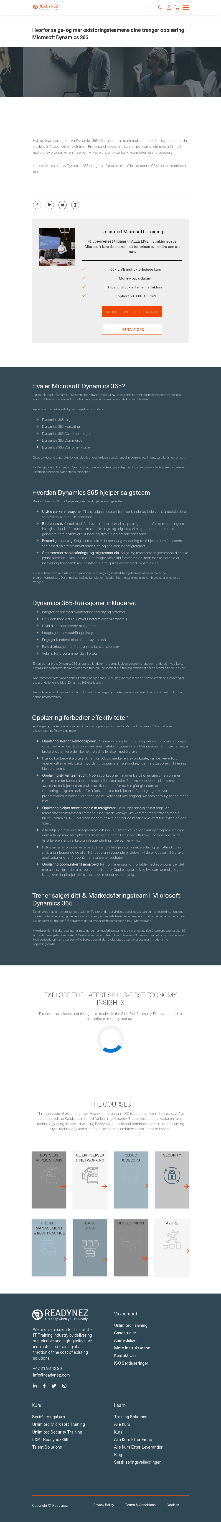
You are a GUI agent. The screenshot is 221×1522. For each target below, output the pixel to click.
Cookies (173, 1504)
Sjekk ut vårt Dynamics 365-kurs (126, 935)
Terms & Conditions (140, 1504)
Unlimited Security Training (57, 1432)
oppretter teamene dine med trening (75, 667)
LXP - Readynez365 (50, 1439)
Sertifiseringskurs (48, 1416)
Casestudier (125, 1333)
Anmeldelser (125, 1340)
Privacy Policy (103, 1504)
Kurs (118, 1432)
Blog (118, 1454)
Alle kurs (122, 1424)
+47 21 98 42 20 (47, 1368)
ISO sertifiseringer (131, 1363)
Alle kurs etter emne (133, 1439)
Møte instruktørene (132, 1348)
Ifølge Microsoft (44, 394)
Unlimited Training (130, 1325)
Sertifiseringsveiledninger (137, 1462)
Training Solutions (130, 1416)
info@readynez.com (51, 1375)
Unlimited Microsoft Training (132, 311)
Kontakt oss (132, 329)
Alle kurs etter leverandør (138, 1447)
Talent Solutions (47, 1447)
